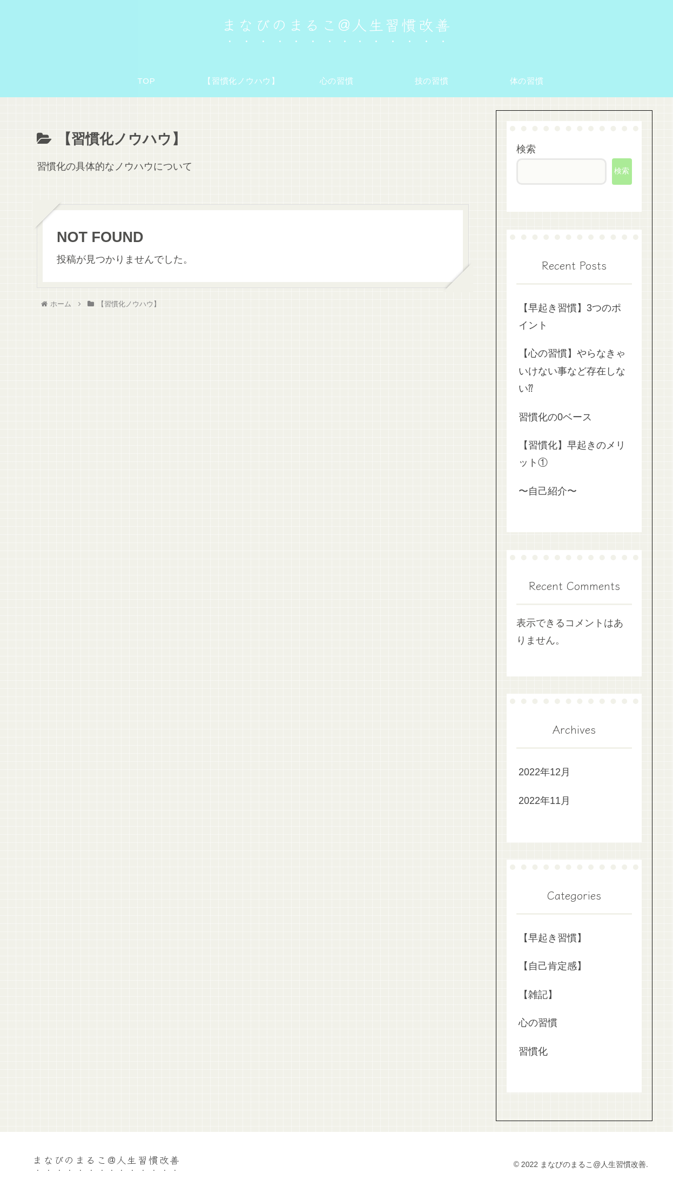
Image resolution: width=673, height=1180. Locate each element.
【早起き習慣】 (553, 938)
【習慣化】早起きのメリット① (572, 454)
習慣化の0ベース (555, 417)
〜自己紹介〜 (548, 491)
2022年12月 (544, 772)
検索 (526, 149)
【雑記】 (538, 994)
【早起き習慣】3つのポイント (570, 317)
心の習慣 (538, 1022)
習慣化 (533, 1051)
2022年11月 (544, 800)
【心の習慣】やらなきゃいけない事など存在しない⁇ (572, 371)
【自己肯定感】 (553, 966)
